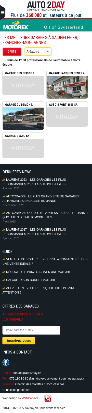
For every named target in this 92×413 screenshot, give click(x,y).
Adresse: (8, 384)
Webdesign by (20, 398)
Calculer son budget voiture (31, 280)
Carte (12, 51)
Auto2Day (46, 6)
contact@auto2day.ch (27, 373)
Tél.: (5, 378)
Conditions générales (16, 390)
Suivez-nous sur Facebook (5, 362)
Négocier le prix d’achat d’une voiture (38, 272)
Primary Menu (2, 12)
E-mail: (7, 373)
